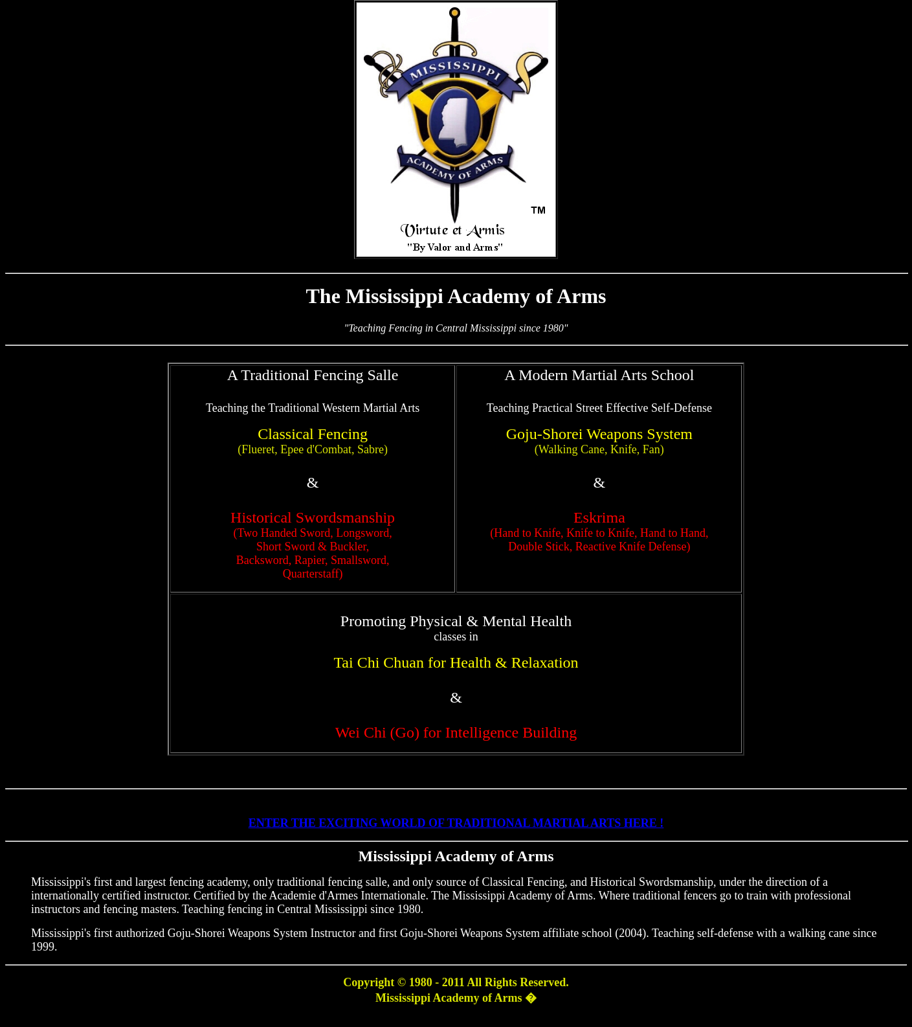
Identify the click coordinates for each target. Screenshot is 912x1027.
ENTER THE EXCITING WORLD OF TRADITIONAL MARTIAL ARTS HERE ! (456, 823)
